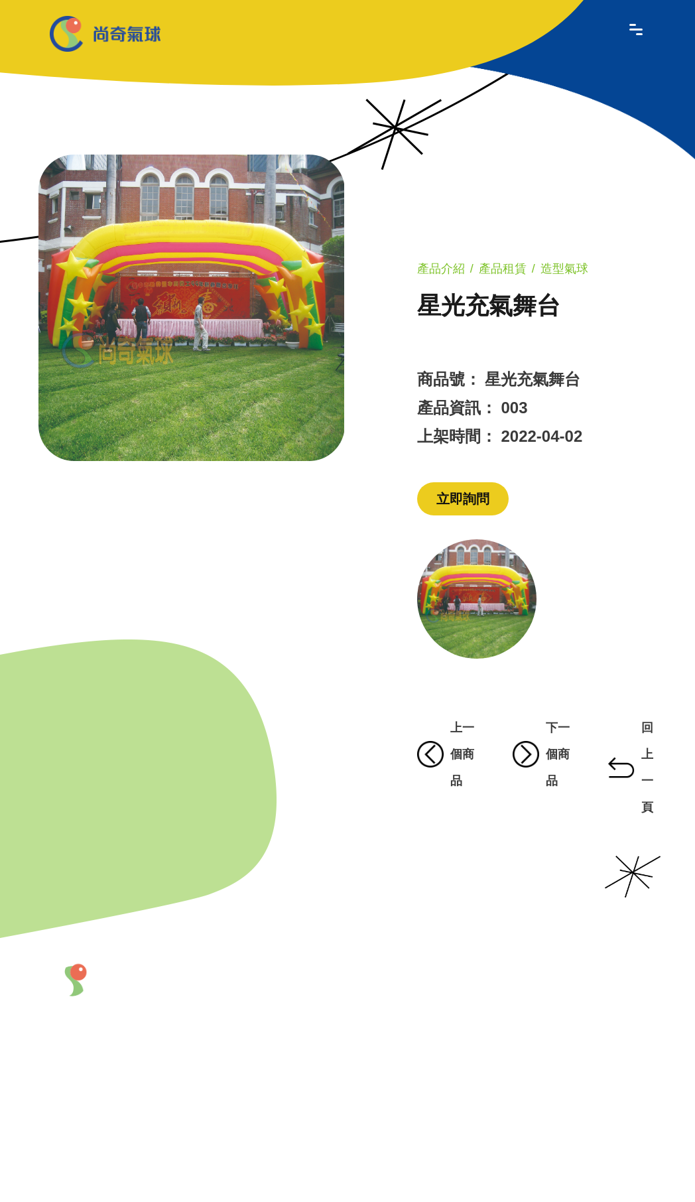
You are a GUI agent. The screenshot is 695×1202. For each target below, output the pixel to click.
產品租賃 (503, 268)
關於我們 (294, 978)
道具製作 (442, 1093)
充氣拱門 (442, 1039)
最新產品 (372, 978)
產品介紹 (441, 268)
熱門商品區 (489, 1066)
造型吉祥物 (489, 1013)
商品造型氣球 (442, 1013)
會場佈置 (442, 1059)
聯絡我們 (294, 1129)
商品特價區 (489, 1101)
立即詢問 (462, 499)
